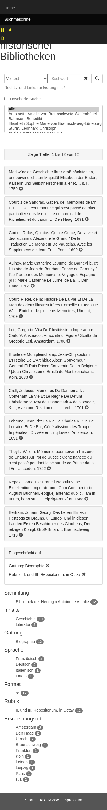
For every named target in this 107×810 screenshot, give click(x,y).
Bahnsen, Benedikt (53, 118)
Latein (21, 676)
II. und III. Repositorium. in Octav (45, 710)
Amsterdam (26, 727)
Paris (20, 773)
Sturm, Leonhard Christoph (53, 128)
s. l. (19, 779)
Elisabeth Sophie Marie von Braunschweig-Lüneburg (53, 123)
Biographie (25, 641)
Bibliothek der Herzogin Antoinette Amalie (52, 601)
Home (9, 8)
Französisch (26, 658)
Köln (20, 756)
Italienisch (24, 670)
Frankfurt (24, 750)
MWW (53, 800)
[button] (86, 78)
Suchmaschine (17, 19)
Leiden (22, 762)
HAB (41, 800)
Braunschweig (28, 744)
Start (29, 800)
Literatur (23, 624)
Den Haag (25, 733)
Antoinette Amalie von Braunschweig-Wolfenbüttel (53, 114)
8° (17, 693)
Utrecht (22, 739)
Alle (53, 109)
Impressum (72, 800)
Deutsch (23, 664)
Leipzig (22, 767)
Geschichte (26, 619)
